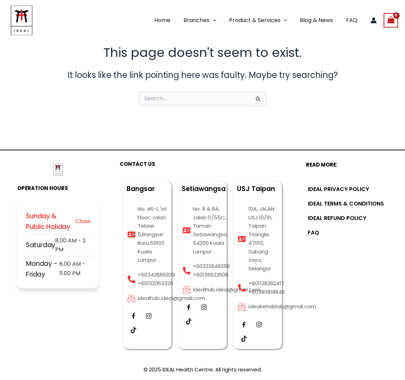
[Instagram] (149, 316)
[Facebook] (133, 316)
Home (170, 20)
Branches (206, 20)
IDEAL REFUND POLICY (337, 218)
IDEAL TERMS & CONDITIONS (346, 204)
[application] (219, 20)
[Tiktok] (133, 330)
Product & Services (263, 20)
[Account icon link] (374, 20)
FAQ (352, 20)
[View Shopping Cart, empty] (391, 20)
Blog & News (319, 20)
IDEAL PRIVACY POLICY (338, 189)
